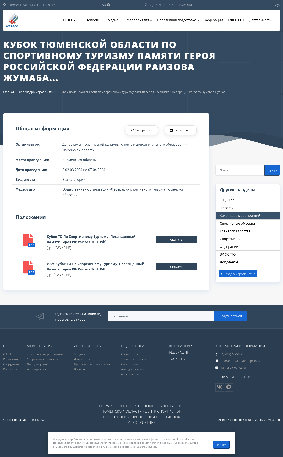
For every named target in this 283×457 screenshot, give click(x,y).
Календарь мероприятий (37, 92)
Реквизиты (10, 359)
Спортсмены (130, 364)
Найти (272, 170)
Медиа (114, 20)
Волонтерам (82, 369)
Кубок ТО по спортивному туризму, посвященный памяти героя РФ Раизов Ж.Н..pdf (91, 239)
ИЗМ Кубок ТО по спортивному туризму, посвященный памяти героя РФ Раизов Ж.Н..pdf (95, 267)
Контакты (10, 369)
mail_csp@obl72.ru (232, 367)
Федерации (214, 20)
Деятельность (260, 20)
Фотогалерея (180, 346)
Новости (94, 20)
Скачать (176, 240)
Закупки (79, 354)
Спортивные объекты (42, 359)
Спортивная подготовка (177, 20)
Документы (82, 359)
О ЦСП (7, 354)
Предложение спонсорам (92, 364)
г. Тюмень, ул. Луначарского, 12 (29, 4)
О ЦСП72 (72, 20)
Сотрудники (11, 364)
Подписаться (230, 316)
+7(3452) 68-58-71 (169, 4)
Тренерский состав (134, 359)
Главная (9, 92)
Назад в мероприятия (238, 274)
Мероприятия (139, 20)
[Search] (240, 170)
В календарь (180, 130)
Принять (221, 445)
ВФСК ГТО (236, 20)
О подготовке (130, 354)
